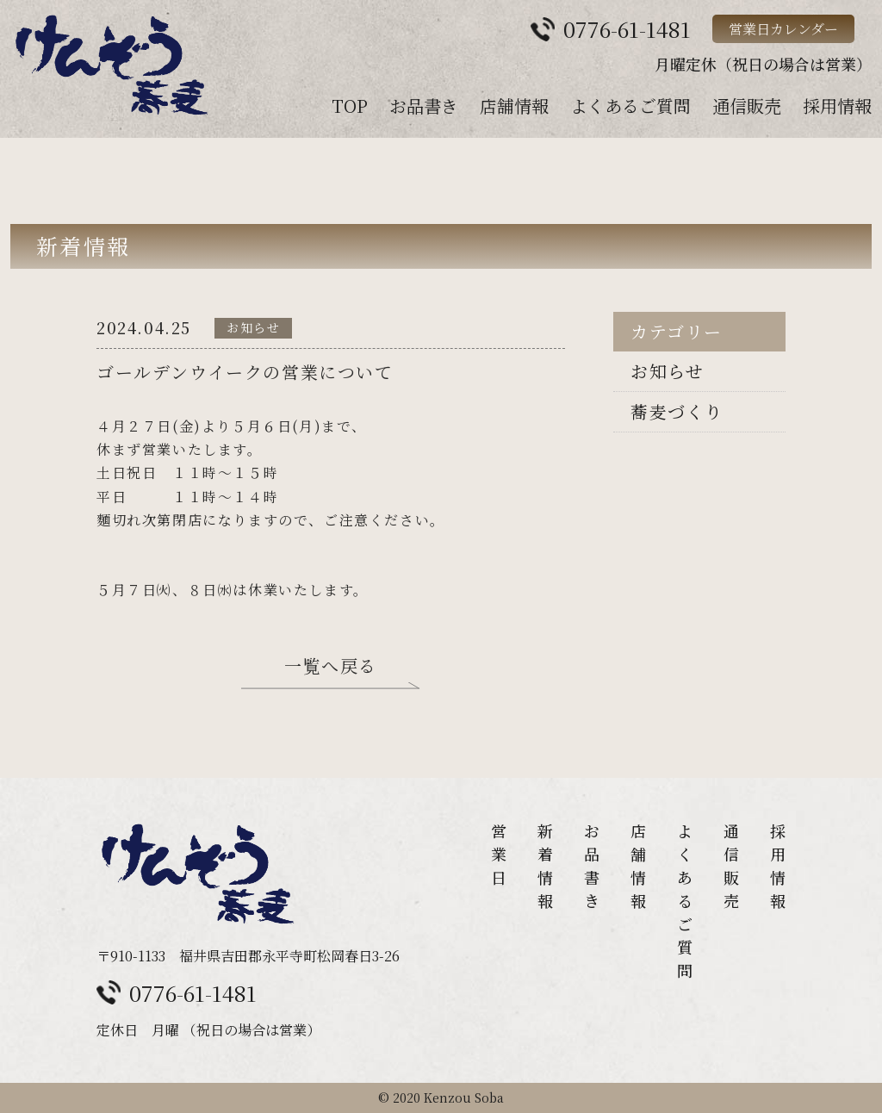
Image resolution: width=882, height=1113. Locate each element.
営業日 (498, 853)
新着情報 (545, 865)
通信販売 (746, 105)
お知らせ (667, 370)
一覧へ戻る (330, 668)
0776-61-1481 (193, 992)
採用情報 (837, 105)
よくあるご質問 (630, 105)
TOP (350, 105)
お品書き (423, 105)
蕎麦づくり (677, 411)
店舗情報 (514, 105)
